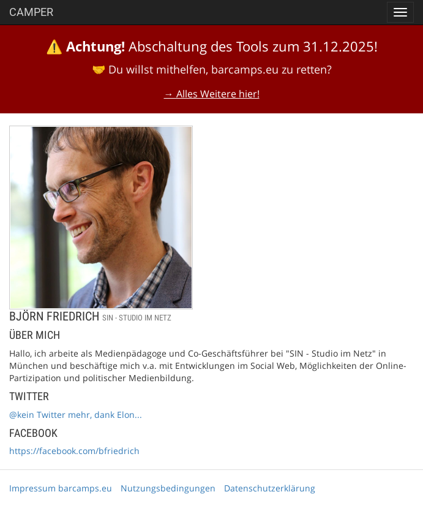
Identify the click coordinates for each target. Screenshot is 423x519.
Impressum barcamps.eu (60, 488)
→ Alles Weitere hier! (212, 93)
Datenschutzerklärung (269, 488)
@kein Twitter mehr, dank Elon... (75, 414)
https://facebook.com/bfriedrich (74, 450)
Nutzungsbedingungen (168, 488)
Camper (31, 12)
